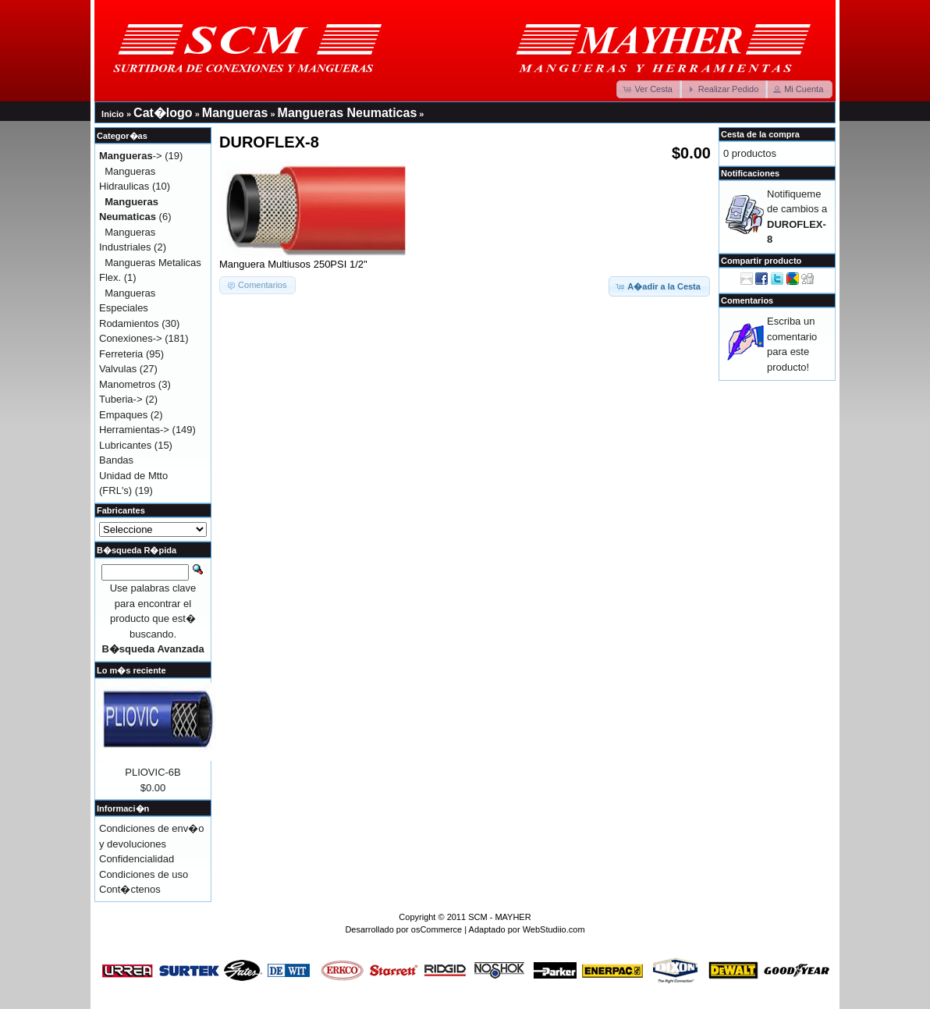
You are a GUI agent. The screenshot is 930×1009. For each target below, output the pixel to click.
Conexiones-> (130, 338)
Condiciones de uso (143, 874)
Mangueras (235, 112)
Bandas (116, 460)
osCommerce (436, 929)
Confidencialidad (136, 859)
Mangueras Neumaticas (347, 112)
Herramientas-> (134, 429)
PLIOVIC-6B (153, 772)
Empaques (123, 415)
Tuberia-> (121, 399)
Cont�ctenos (130, 889)
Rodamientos (129, 323)
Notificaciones (750, 173)
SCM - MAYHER (499, 917)
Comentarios (747, 300)
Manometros (127, 384)
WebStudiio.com (554, 929)
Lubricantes (125, 445)
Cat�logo (163, 112)
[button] (649, 89)
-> (130, 156)
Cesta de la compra (760, 134)
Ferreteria (121, 354)
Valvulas (118, 369)
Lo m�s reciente (131, 670)
